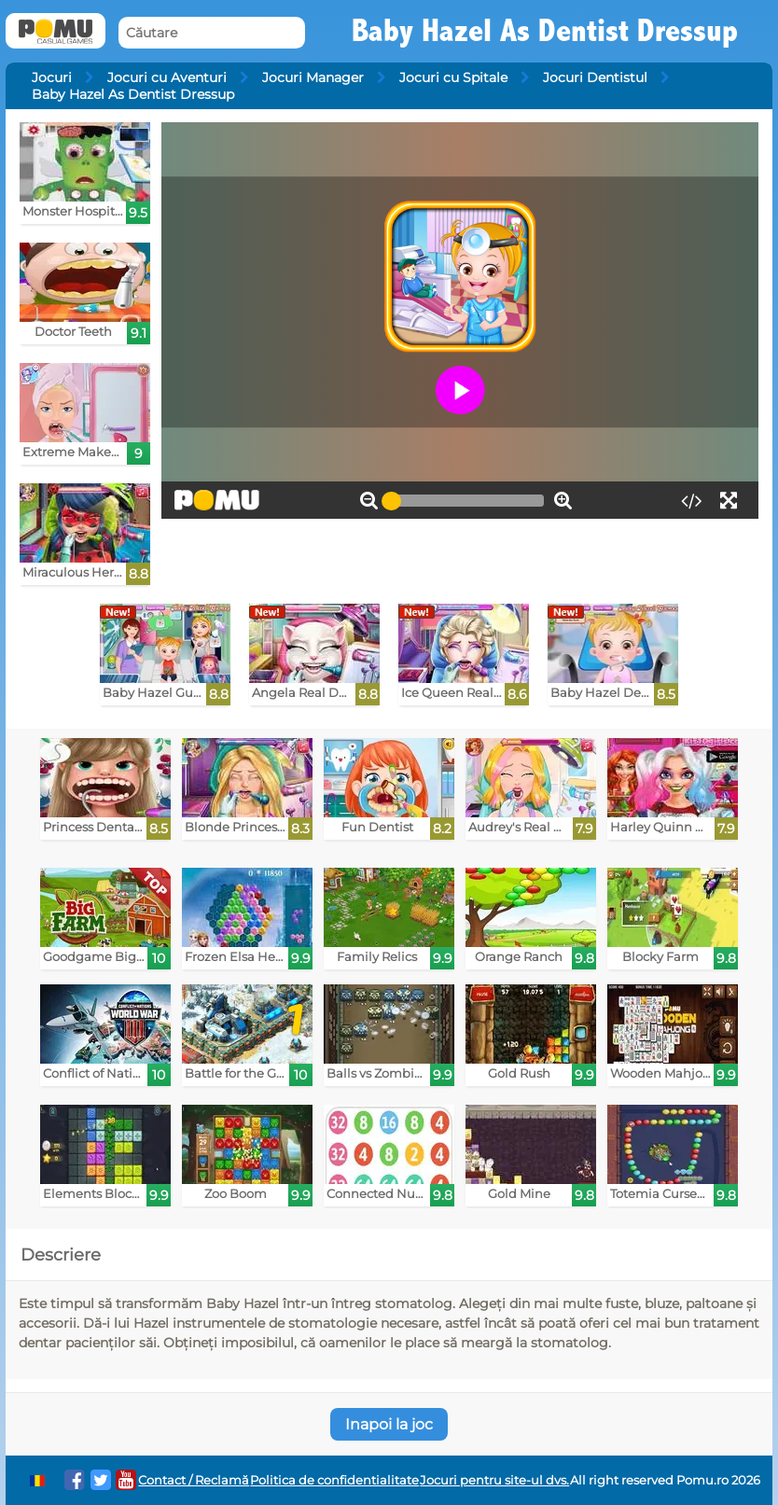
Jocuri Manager (313, 77)
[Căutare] (211, 33)
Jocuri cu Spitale (453, 77)
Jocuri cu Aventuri (167, 77)
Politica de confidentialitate (334, 1480)
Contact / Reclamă (193, 1480)
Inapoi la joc (389, 1424)
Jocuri (52, 77)
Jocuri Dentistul (595, 77)
